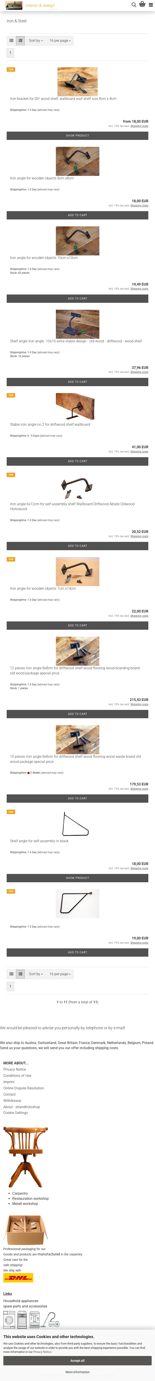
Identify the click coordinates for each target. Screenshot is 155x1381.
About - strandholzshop (21, 1107)
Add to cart (77, 215)
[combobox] (36, 41)
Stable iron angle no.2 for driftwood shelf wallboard (50, 424)
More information (78, 1372)
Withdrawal (12, 1101)
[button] (11, 41)
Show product (77, 135)
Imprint (8, 1082)
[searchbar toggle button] (134, 4)
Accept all (77, 1360)
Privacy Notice (42, 1352)
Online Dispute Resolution (23, 1088)
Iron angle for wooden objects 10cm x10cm (44, 258)
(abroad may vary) (48, 110)
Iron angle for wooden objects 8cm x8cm (42, 178)
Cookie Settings (15, 1113)
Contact (9, 1094)
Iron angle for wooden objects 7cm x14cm (43, 588)
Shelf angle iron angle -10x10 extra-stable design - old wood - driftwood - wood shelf (76, 341)
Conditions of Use (17, 1076)
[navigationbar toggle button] (151, 4)
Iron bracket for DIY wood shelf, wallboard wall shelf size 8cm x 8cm (63, 99)
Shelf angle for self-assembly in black (39, 841)
